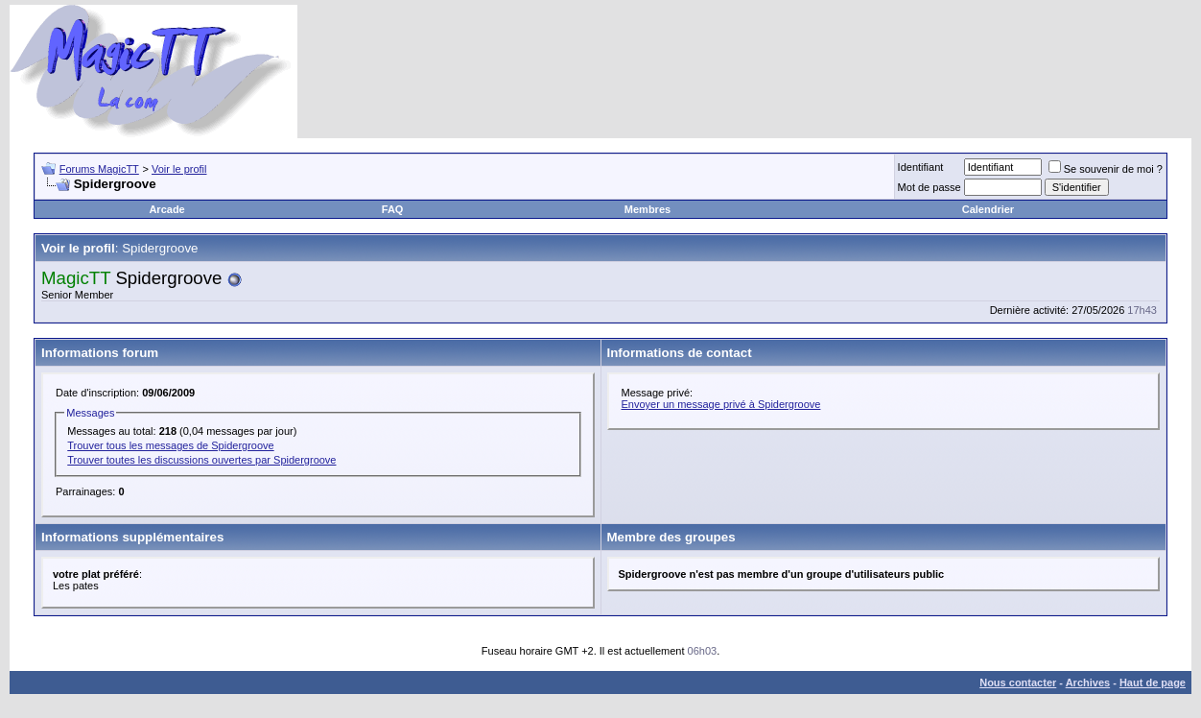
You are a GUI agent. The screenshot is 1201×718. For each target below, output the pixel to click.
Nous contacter (1017, 682)
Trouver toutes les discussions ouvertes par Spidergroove (201, 460)
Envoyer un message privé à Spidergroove (721, 404)
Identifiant (921, 167)
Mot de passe (929, 187)
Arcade (166, 209)
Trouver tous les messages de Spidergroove (170, 445)
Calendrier (988, 209)
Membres (647, 209)
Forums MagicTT (99, 169)
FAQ (393, 209)
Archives (1088, 682)
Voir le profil (179, 169)
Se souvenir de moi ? (1105, 169)
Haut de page (1152, 682)
